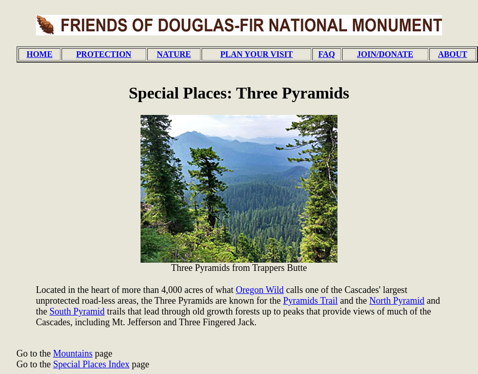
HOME (40, 54)
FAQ (326, 54)
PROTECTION (104, 54)
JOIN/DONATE (385, 54)
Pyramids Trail (310, 301)
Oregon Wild (260, 290)
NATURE (174, 54)
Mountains (73, 353)
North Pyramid (397, 301)
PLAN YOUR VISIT (257, 54)
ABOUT (452, 54)
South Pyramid (77, 311)
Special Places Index (91, 364)
